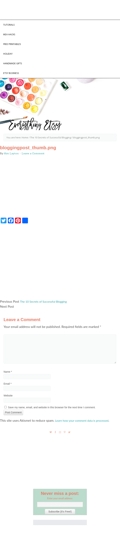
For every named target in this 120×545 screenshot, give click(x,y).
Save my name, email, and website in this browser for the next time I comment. (52, 415)
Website (8, 403)
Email (7, 392)
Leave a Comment (33, 161)
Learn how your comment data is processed (85, 429)
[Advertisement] (60, 271)
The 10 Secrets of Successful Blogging (46, 310)
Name (8, 380)
